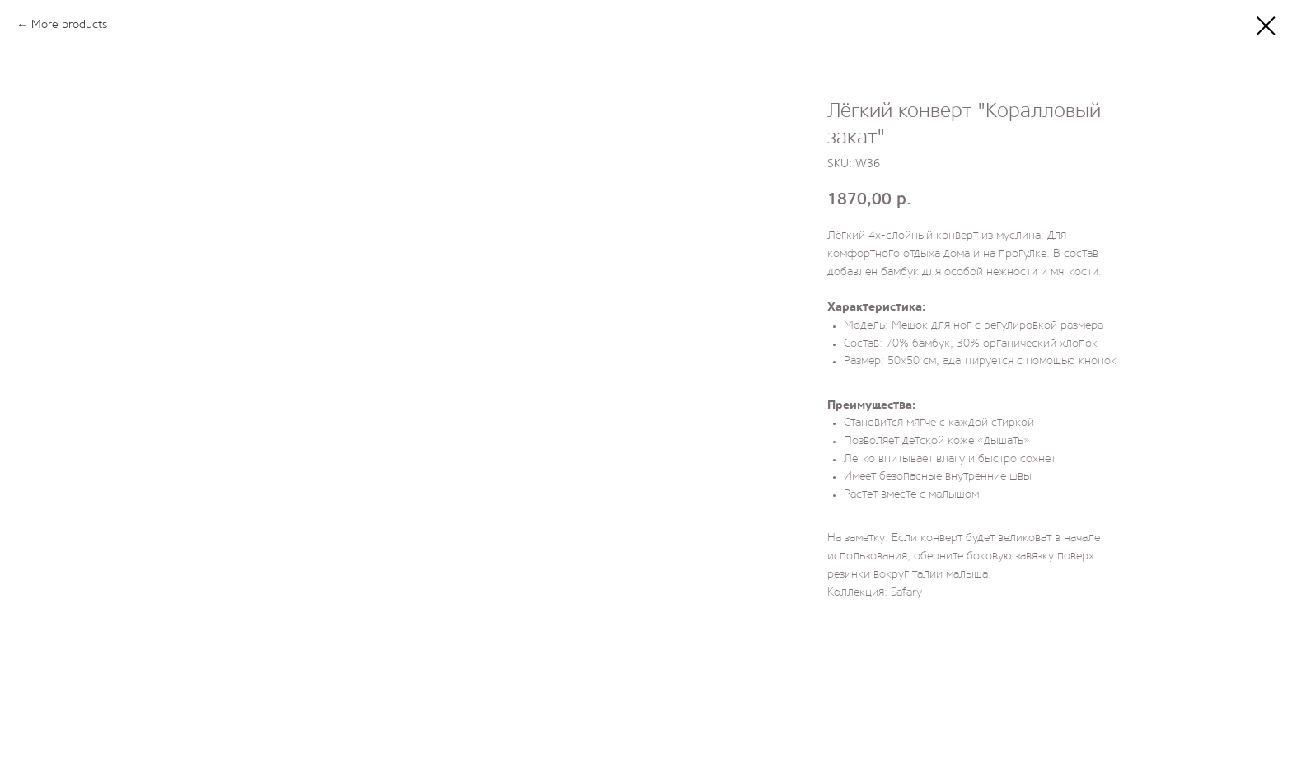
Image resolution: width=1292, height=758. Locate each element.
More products (69, 25)
